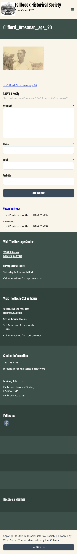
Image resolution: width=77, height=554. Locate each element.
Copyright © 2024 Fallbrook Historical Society (29, 535)
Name (7, 144)
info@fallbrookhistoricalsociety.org (24, 368)
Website (7, 175)
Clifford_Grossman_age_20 (20, 85)
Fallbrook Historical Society (38, 5)
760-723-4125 (10, 362)
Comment (7, 106)
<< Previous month (17, 215)
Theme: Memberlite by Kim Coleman (39, 540)
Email (7, 160)
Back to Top (38, 547)
